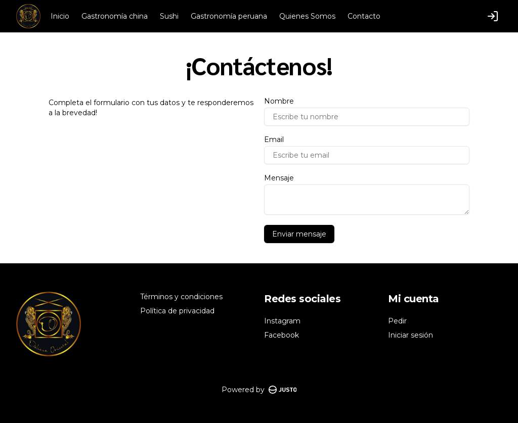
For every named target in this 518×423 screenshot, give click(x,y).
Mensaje (279, 177)
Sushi (169, 16)
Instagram (282, 320)
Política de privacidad (177, 310)
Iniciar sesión (410, 335)
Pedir (397, 320)
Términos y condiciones (181, 296)
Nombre (279, 101)
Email (274, 139)
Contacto (364, 16)
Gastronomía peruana (229, 16)
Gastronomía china (114, 16)
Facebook (281, 335)
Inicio (60, 16)
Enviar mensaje (299, 234)
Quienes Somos (307, 16)
